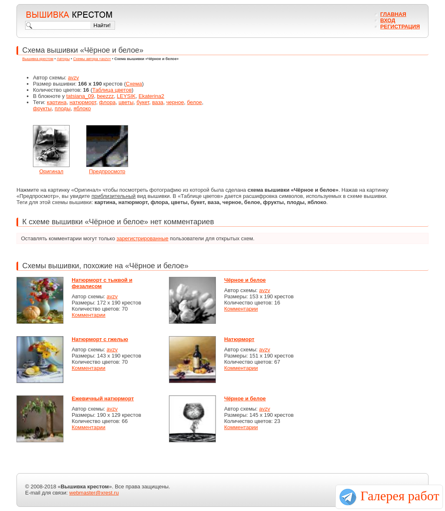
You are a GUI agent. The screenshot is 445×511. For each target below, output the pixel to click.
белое (194, 102)
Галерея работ (400, 495)
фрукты (42, 108)
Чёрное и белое (245, 280)
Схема (134, 84)
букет (142, 102)
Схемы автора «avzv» (92, 59)
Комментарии (88, 315)
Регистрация (400, 26)
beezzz (105, 96)
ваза (157, 102)
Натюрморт (239, 339)
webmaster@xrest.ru (94, 493)
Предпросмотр (107, 171)
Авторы (63, 59)
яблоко (82, 108)
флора (107, 102)
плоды (63, 108)
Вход (387, 20)
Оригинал (51, 171)
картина (57, 102)
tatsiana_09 (80, 96)
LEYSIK (126, 96)
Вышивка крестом (38, 59)
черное (175, 102)
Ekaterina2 (151, 96)
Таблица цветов (112, 90)
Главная (393, 14)
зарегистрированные (143, 238)
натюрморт (83, 102)
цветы (126, 102)
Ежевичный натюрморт (103, 398)
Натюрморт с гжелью (100, 339)
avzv (73, 77)
